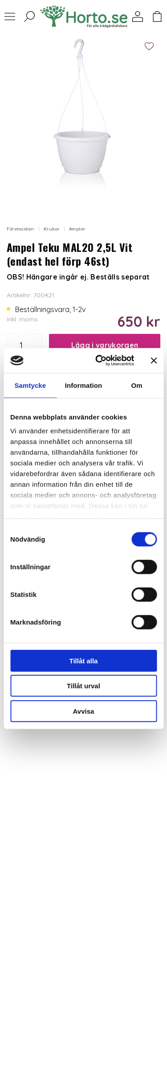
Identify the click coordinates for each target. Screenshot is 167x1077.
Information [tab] (83, 385)
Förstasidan (20, 229)
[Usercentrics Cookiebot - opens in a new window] (99, 360)
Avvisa (83, 711)
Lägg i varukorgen (104, 345)
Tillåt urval (83, 686)
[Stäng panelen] (154, 361)
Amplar (77, 229)
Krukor (52, 229)
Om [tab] (137, 385)
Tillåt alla (83, 660)
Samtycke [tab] (30, 385)
